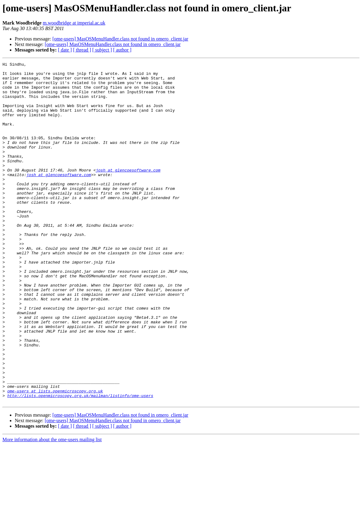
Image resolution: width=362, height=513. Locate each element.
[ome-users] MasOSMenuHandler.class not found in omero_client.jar (120, 38)
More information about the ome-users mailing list (52, 507)
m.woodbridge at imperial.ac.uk (74, 22)
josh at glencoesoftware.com (128, 192)
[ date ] (65, 49)
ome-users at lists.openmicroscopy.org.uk (55, 457)
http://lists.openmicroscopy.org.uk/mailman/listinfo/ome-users (80, 462)
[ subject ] (102, 49)
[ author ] (122, 49)
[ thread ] (82, 49)
